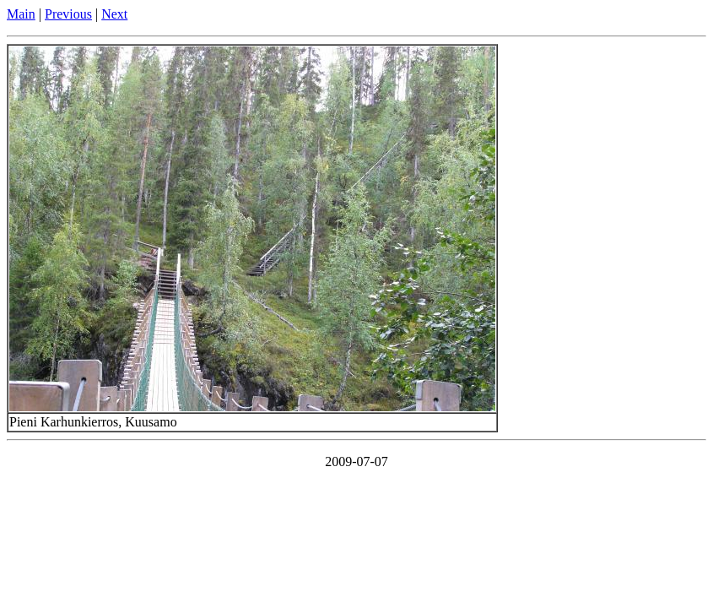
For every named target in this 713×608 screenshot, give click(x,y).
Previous (68, 14)
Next (114, 14)
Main (21, 14)
